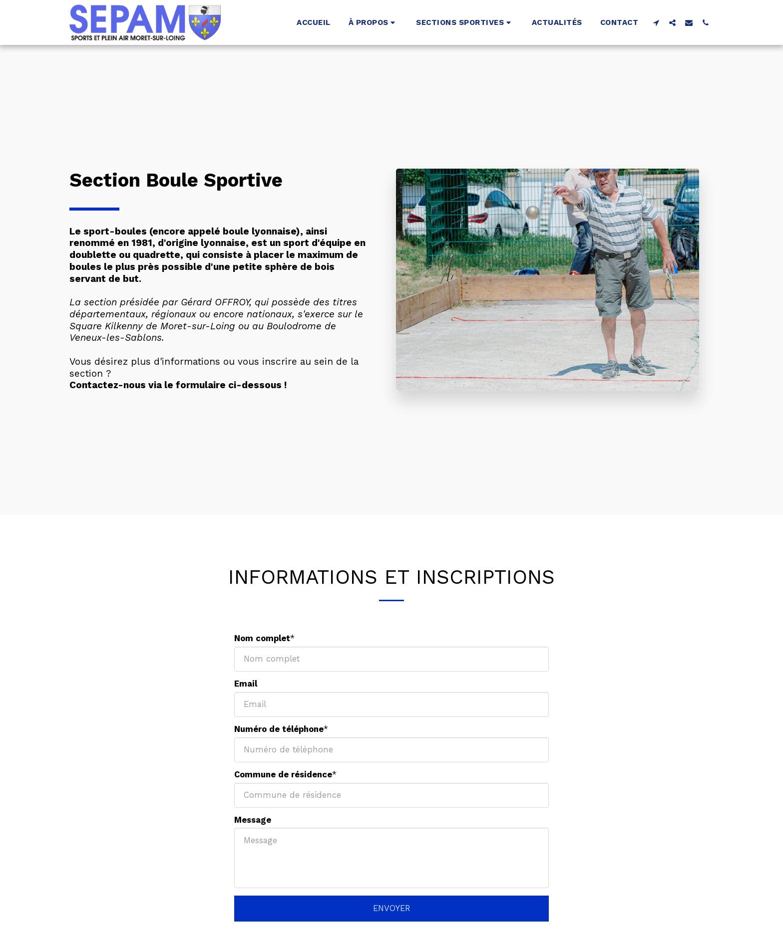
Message (252, 820)
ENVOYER (391, 908)
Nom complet (262, 638)
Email (245, 684)
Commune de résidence (283, 774)
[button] (373, 22)
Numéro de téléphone (279, 729)
